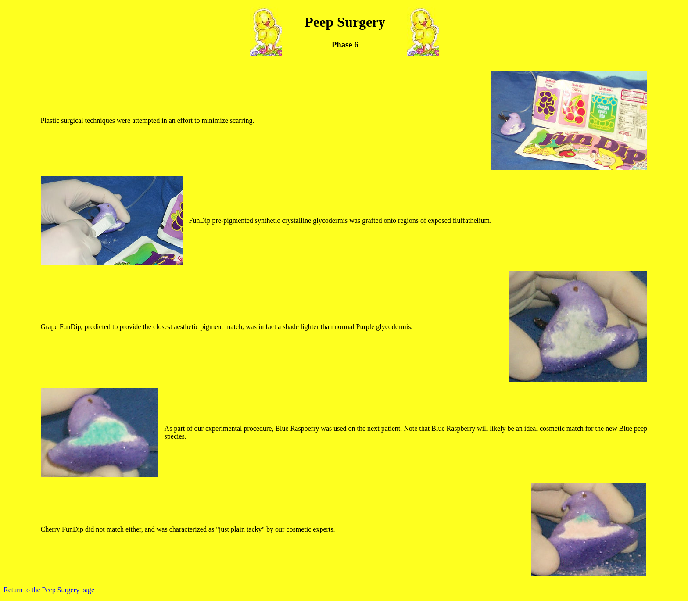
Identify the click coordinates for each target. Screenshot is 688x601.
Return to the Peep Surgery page (49, 590)
